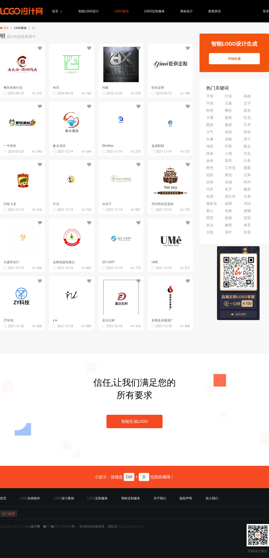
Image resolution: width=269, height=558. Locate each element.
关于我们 (160, 498)
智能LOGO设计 (88, 11)
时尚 (247, 182)
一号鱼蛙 (10, 146)
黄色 (228, 175)
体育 (247, 225)
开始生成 (234, 58)
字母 (209, 96)
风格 (247, 96)
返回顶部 (238, 314)
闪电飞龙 (10, 204)
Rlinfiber (108, 146)
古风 (247, 175)
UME (155, 262)
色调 (209, 196)
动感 (228, 182)
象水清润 (59, 146)
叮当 (56, 204)
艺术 (247, 125)
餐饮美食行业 (13, 87)
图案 (247, 168)
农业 (209, 225)
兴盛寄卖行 (11, 262)
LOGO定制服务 (154, 11)
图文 (247, 146)
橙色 (209, 168)
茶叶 (228, 232)
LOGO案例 (121, 11)
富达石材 (108, 320)
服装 (247, 189)
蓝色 (247, 110)
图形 (209, 125)
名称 (228, 211)
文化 (247, 153)
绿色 (228, 132)
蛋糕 (228, 218)
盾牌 (228, 203)
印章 (228, 146)
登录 (266, 11)
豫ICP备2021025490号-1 (60, 526)
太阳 (209, 232)
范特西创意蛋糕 (163, 204)
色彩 (209, 175)
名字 (228, 189)
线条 (209, 153)
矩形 (247, 232)
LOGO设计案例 (64, 498)
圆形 (228, 117)
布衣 (56, 87)
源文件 (230, 196)
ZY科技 (9, 320)
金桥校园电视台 (64, 262)
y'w (55, 320)
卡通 (209, 117)
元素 (228, 103)
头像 (209, 139)
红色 (247, 117)
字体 (209, 103)
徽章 (228, 225)
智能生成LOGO (134, 421)
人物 (228, 153)
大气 (209, 132)
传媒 (105, 87)
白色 (247, 160)
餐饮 (228, 110)
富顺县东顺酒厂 (163, 320)
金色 (209, 160)
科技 (209, 110)
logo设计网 (32, 526)
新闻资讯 (214, 11)
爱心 (209, 211)
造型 (247, 218)
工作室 (230, 168)
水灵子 (107, 204)
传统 (209, 146)
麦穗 (247, 211)
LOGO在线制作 (30, 498)
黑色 (247, 132)
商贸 (209, 218)
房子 (247, 139)
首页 (55, 11)
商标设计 (186, 11)
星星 (228, 160)
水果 (247, 196)
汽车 (209, 189)
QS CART (108, 262)
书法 (247, 203)
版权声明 (186, 498)
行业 (228, 96)
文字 (247, 103)
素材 (228, 125)
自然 (209, 182)
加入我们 (212, 498)
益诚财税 (158, 146)
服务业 (211, 203)
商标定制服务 (130, 498)
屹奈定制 (158, 87)
